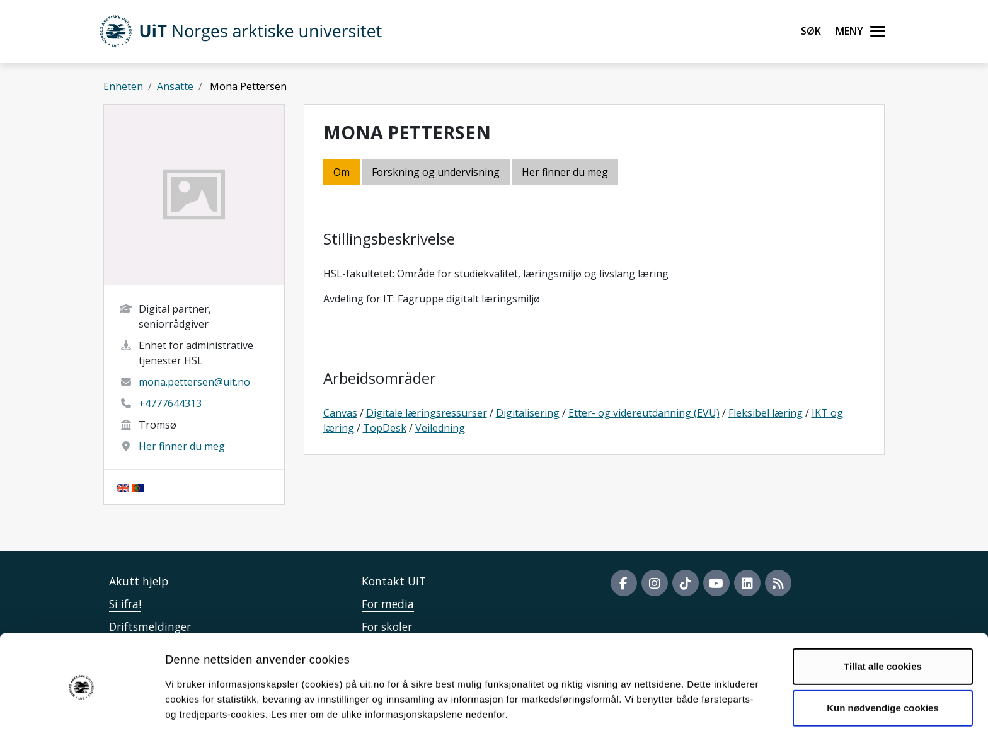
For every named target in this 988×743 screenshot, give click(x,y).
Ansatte (175, 86)
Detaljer (671, 718)
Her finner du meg (182, 446)
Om (341, 172)
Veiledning (440, 428)
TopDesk (384, 428)
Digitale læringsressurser (426, 413)
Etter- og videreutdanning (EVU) (644, 413)
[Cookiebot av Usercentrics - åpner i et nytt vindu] (81, 718)
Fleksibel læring (765, 413)
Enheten (123, 86)
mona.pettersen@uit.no (194, 382)
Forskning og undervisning (436, 172)
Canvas (340, 413)
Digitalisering (528, 413)
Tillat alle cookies (883, 630)
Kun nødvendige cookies (883, 670)
